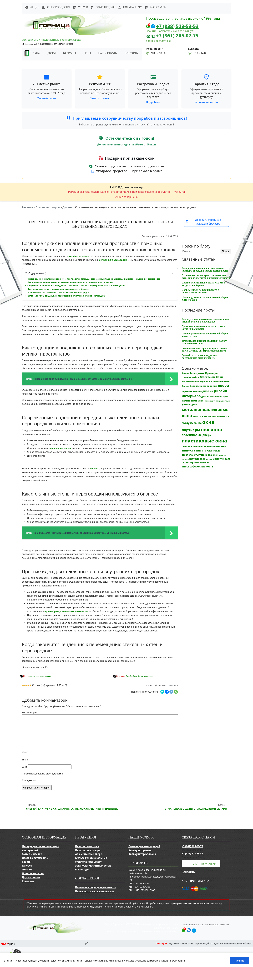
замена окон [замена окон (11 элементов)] (197, 400)
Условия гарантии (206, 102)
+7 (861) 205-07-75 (177, 35)
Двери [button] (51, 53)
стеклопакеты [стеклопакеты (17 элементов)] (190, 454)
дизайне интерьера (79, 256)
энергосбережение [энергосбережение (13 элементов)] (198, 462)
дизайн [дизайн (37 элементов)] (207, 391)
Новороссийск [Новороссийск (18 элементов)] (190, 377)
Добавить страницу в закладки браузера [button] (204, 221)
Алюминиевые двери (88, 854)
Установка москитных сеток (93, 865)
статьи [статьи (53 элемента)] (195, 450)
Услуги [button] (80, 7)
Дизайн (67, 207)
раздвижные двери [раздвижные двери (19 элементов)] (194, 446)
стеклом (94, 468)
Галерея (27, 865)
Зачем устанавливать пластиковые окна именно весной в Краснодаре (205, 320)
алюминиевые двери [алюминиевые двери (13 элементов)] (193, 381)
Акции (32, 7)
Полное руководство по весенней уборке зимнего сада (205, 298)
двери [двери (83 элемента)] (223, 385)
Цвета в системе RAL (35, 857)
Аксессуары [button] (155, 7)
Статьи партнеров (47, 207)
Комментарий (30, 712)
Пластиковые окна (87, 846)
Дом (135, 676)
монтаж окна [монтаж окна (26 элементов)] (202, 416)
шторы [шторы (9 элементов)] (209, 459)
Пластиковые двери (88, 850)
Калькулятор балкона (142, 854)
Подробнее (153, 102)
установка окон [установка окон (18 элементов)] (208, 454)
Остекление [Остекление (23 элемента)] (207, 377)
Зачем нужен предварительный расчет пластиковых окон (204, 342)
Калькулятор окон (140, 850)
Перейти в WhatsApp (204, 863)
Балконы (69, 53)
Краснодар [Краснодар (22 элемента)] (212, 373)
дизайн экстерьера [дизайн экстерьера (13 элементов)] (211, 396)
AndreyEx (161, 943)
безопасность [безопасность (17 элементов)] (198, 385)
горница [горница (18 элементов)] (212, 385)
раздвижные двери (60, 448)
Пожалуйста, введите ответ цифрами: (42, 773)
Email (26, 759)
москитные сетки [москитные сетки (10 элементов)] (220, 416)
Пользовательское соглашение (94, 891)
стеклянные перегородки (40, 676)
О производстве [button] (56, 7)
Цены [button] (87, 53)
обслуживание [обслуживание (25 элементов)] (192, 423)
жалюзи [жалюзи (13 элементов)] (186, 400)
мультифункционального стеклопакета (66, 611)
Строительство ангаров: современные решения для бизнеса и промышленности (206, 276)
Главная (27, 207)
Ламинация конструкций (144, 846)
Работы (26, 861)
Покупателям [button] (130, 7)
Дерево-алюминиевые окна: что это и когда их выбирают (203, 284)
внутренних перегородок (112, 259)
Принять (239, 960)
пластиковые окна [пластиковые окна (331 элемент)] (204, 440)
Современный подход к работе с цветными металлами (200, 291)
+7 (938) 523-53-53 (177, 26)
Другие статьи (31, 877)
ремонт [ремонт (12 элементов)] (186, 450)
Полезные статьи (33, 873)
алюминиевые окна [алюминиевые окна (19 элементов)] (218, 381)
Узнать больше (46, 98)
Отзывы (27, 869)
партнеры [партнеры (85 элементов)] (191, 429)
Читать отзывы (99, 98)
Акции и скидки (32, 854)
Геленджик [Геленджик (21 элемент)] (197, 373)
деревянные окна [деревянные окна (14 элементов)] (192, 391)
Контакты (131, 53)
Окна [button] (36, 53)
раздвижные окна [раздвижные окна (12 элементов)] (216, 446)
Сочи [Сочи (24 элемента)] (219, 377)
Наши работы (107, 53)
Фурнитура (82, 869)
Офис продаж (103, 7)
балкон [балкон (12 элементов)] (185, 386)
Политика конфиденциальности (95, 887)
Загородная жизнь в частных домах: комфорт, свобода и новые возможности (205, 269)
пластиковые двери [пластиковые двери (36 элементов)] (197, 435)
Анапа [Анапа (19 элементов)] (185, 373)
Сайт (24, 766)
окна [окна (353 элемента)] (208, 422)
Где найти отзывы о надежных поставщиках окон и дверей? (199, 356)
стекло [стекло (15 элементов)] (216, 450)
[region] (126, 960)
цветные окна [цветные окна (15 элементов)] (197, 458)
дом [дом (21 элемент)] (225, 396)
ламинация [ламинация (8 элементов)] (210, 401)
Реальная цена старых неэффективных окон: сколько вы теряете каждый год (204, 349)
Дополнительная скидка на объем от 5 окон (126, 144)
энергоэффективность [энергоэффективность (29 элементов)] (197, 466)
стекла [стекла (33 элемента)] (207, 450)
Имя (25, 752)
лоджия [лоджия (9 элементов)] (193, 404)
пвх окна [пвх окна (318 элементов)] (211, 429)
